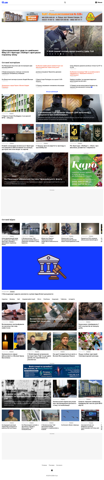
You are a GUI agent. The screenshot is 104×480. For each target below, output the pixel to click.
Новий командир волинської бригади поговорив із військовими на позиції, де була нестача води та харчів (18, 147)
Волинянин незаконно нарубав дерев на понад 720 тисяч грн (49, 320)
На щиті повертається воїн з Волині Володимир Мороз (65, 355)
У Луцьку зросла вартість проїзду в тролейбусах (50, 146)
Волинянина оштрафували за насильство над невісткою (13, 326)
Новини (11, 113)
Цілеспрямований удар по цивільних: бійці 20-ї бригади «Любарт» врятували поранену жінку (21, 52)
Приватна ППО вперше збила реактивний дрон (89, 239)
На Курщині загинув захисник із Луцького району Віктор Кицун (9, 426)
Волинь (12, 299)
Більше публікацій (52, 91)
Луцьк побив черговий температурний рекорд (88, 355)
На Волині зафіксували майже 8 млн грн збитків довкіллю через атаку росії (49, 66)
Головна (44, 465)
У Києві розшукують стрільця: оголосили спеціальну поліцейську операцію (15, 72)
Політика (46, 299)
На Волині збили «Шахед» (70, 425)
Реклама (51, 465)
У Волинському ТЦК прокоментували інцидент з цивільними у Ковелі (50, 427)
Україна (4, 299)
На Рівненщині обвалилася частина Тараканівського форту (33, 179)
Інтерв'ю (72, 299)
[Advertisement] (52, 203)
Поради (91, 422)
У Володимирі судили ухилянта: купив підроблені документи (27, 294)
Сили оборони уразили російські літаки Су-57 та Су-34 (86, 66)
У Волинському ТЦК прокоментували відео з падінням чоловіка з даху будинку (30, 241)
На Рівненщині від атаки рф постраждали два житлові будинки (17, 66)
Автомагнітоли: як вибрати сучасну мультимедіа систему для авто (90, 427)
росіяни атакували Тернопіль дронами (48, 72)
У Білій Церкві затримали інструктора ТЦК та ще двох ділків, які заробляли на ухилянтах (39, 356)
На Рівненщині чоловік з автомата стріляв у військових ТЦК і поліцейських (30, 427)
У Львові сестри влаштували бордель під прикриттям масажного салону (83, 86)
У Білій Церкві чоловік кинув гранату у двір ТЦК (70, 51)
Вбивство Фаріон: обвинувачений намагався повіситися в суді (49, 241)
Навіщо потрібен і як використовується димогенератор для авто (83, 80)
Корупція (55, 299)
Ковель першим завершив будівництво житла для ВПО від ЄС (90, 403)
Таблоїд (63, 299)
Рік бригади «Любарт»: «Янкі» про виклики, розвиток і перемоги (84, 146)
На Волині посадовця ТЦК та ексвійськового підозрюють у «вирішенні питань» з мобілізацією (85, 73)
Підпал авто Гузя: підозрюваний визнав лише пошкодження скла (70, 240)
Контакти (59, 465)
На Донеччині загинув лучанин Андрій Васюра (17, 79)
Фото (39, 299)
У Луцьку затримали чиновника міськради (50, 85)
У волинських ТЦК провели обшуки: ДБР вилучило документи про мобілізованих (63, 113)
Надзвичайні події (28, 299)
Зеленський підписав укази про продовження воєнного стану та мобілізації (64, 403)
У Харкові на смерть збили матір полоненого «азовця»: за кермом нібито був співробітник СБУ (26, 396)
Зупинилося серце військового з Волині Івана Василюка (13, 356)
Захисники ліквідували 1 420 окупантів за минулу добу (88, 326)
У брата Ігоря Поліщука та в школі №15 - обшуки (49, 80)
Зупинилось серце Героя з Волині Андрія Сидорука (15, 86)
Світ (18, 299)
